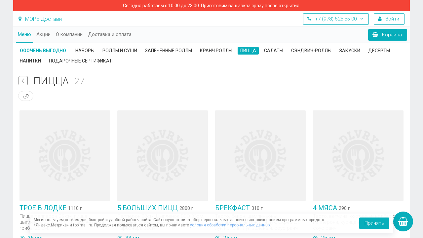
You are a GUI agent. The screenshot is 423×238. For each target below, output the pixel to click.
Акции (43, 34)
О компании (69, 34)
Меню (24, 34)
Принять (374, 223)
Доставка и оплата (110, 34)
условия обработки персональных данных (230, 225)
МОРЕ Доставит (41, 19)
